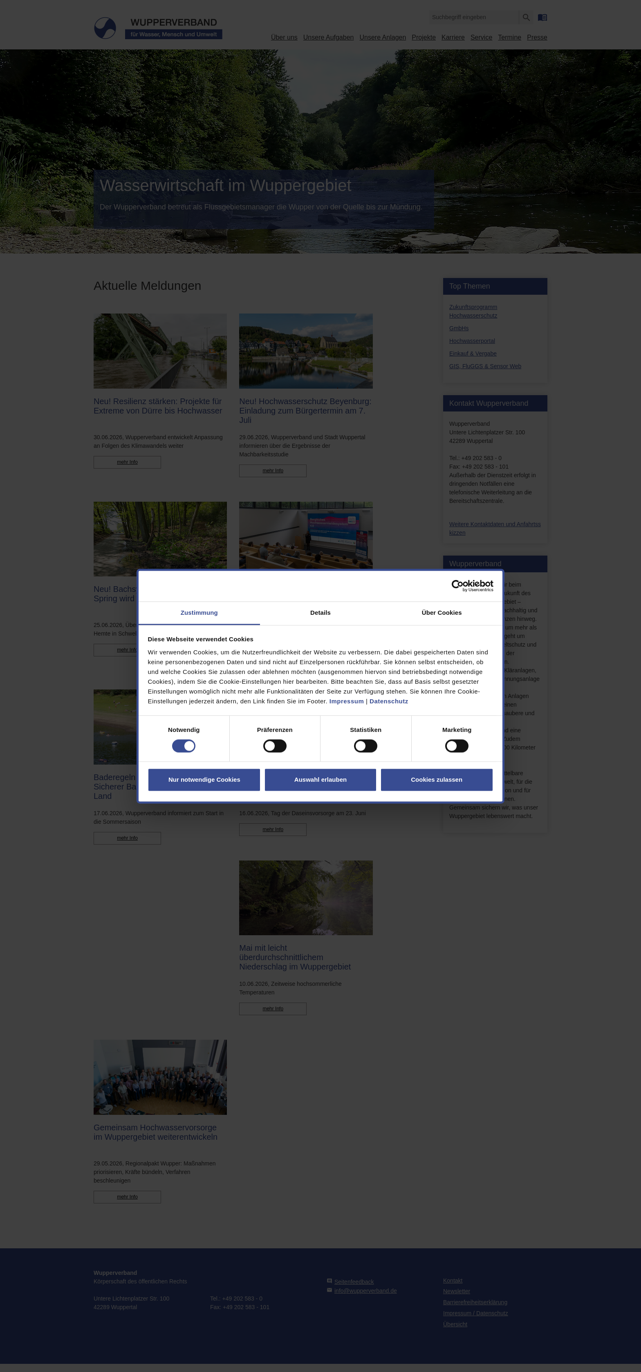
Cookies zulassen (436, 779)
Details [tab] (320, 612)
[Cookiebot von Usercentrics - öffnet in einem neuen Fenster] (457, 586)
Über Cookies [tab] (442, 612)
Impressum (346, 701)
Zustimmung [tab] (199, 612)
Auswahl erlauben (320, 779)
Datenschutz (389, 701)
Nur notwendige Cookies (204, 779)
